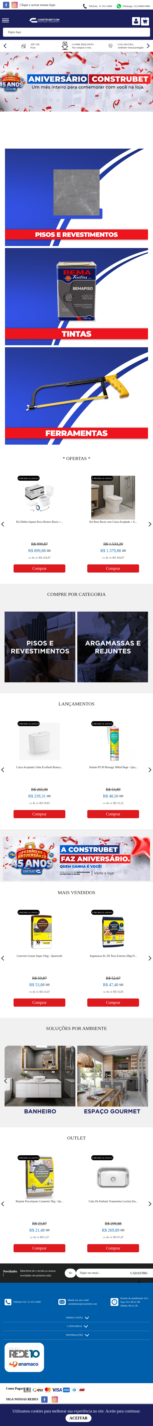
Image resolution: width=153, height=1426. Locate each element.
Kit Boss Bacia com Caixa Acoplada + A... (113, 521)
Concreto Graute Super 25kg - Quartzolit (39, 955)
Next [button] (147, 46)
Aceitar (79, 1418)
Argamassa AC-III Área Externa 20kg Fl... (113, 955)
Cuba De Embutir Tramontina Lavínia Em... (113, 1201)
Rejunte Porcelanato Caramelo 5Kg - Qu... (39, 1201)
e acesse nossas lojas (37, 5)
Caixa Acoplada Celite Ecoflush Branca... (39, 767)
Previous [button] (6, 46)
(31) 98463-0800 (133, 6)
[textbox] (76, 32)
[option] (29, 45)
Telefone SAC (27, 1302)
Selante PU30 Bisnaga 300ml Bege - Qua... (113, 767)
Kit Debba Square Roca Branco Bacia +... (39, 521)
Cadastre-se (139, 1274)
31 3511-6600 (97, 6)
